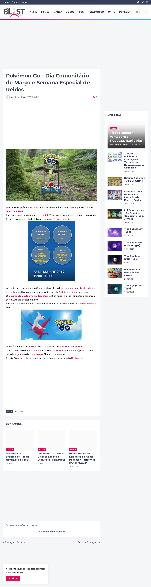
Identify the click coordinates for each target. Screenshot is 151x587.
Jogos (70, 12)
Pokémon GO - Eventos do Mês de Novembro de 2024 (18, 456)
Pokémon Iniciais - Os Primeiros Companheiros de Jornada (134, 214)
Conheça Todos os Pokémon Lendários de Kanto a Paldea (133, 195)
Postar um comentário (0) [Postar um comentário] (51, 531)
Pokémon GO (96, 12)
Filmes (45, 12)
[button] (138, 12)
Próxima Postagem (88, 542)
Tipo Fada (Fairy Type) (133, 230)
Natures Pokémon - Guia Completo (134, 179)
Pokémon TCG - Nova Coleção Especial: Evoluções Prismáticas (51, 456)
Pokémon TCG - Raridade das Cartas (133, 272)
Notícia (19, 411)
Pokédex (124, 12)
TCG (81, 12)
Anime (33, 12)
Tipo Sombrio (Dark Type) (132, 257)
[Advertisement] (75, 44)
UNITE (111, 12)
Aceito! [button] (13, 578)
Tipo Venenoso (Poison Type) (133, 244)
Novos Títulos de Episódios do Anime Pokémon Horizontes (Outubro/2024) (82, 458)
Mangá (58, 12)
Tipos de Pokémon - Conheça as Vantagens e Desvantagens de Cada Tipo (134, 160)
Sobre (24, 2)
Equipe (15, 2)
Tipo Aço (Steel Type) (133, 287)
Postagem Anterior (15, 542)
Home (6, 2)
